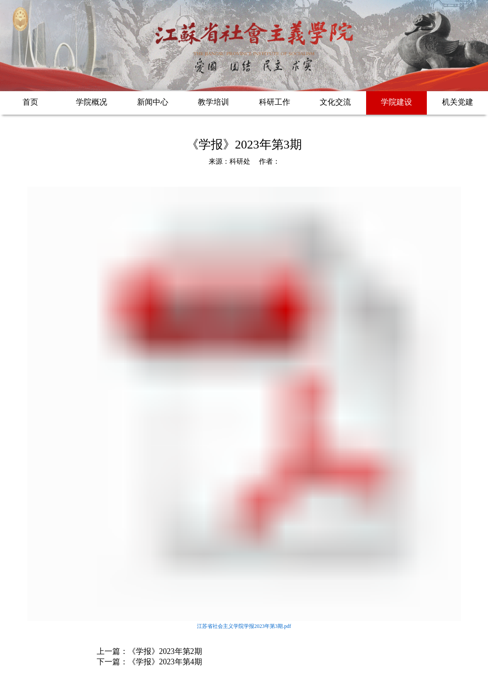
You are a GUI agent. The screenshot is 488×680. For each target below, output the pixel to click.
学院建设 (396, 102)
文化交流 (335, 102)
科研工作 (274, 102)
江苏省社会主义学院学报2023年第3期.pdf (244, 626)
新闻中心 (152, 102)
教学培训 (213, 102)
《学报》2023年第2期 (165, 651)
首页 (30, 102)
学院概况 (91, 102)
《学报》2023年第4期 (165, 661)
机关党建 (457, 102)
